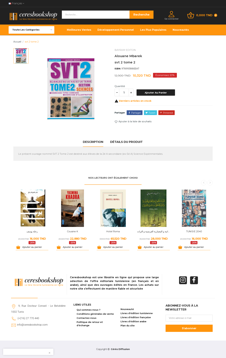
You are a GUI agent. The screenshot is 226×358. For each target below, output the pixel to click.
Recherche (141, 14)
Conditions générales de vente (95, 314)
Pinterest (168, 112)
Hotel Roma (113, 231)
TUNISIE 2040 (194, 231)
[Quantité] (124, 92)
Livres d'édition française (136, 317)
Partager (136, 112)
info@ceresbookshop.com (32, 324)
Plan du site (128, 325)
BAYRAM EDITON (125, 49)
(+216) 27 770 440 (28, 318)
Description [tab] (93, 142)
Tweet (151, 112)
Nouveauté (127, 309)
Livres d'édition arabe (133, 321)
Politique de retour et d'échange (90, 324)
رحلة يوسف (32, 231)
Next (210, 182)
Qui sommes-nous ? (88, 309)
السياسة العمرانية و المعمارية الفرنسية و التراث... (153, 231)
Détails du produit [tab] (126, 142)
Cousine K (72, 231)
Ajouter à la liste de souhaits (133, 121)
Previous (203, 182)
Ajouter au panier (156, 92)
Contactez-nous (86, 318)
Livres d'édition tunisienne (137, 313)
